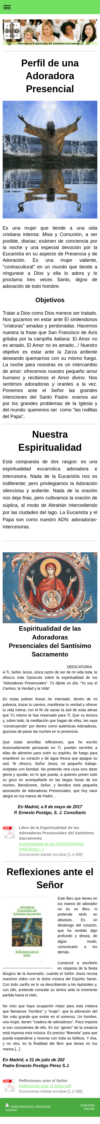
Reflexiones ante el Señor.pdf (45, 1085)
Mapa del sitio (43, 1105)
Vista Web (89, 1107)
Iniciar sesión (88, 1104)
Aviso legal (11, 1109)
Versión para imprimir (19, 1105)
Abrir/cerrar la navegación (50, 7)
